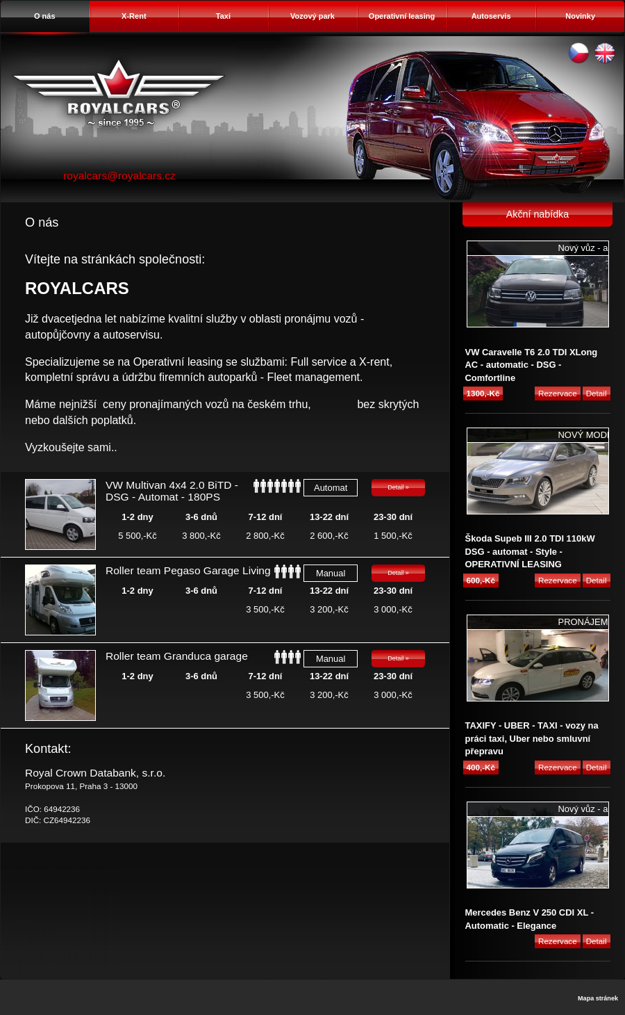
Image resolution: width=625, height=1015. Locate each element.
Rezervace (557, 393)
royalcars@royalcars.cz (119, 175)
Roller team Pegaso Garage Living (188, 570)
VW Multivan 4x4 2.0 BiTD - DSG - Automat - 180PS (172, 491)
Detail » (398, 487)
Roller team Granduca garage (177, 656)
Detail (596, 393)
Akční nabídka (537, 214)
